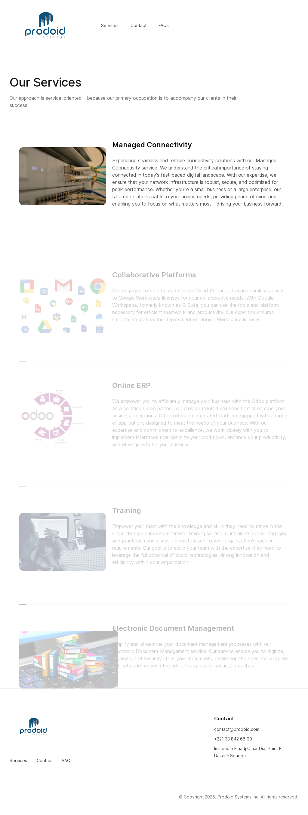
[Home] (46, 25)
